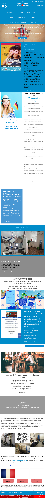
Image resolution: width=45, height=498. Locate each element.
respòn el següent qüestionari (19, 460)
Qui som (22, 229)
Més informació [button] (25, 497)
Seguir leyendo (22, 392)
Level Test (7, 221)
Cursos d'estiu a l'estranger (34, 346)
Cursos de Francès (8, 480)
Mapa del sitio (18, 492)
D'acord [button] (39, 496)
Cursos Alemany (22, 480)
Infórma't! (22, 38)
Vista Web (41, 494)
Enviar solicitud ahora (9, 272)
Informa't (33, 182)
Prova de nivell (30, 90)
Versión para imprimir (7, 492)
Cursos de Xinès (37, 480)
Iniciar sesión (40, 492)
